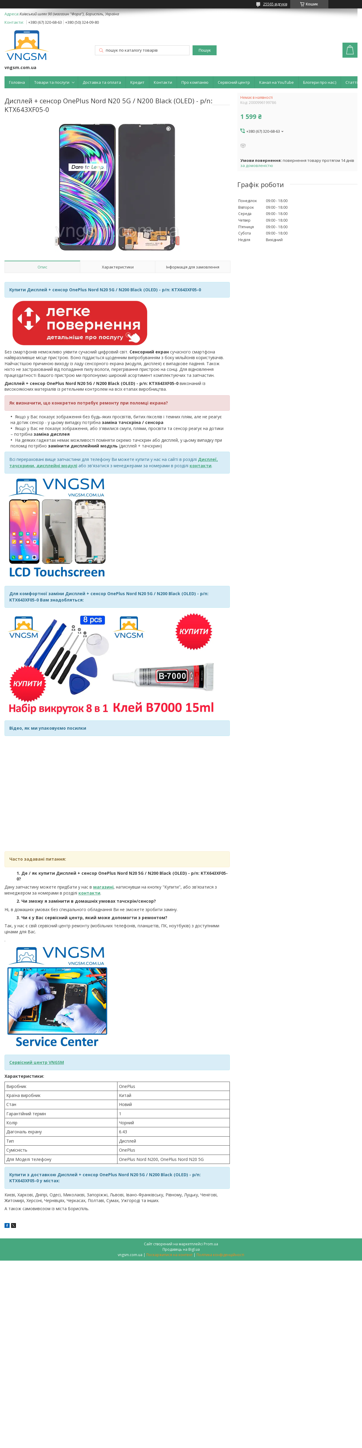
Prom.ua (211, 1244)
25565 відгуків (275, 4)
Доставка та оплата (102, 82)
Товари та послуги (51, 82)
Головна (17, 82)
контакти (89, 893)
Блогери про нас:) (319, 82)
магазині (103, 887)
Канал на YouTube (276, 82)
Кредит (137, 82)
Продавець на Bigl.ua (181, 1249)
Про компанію (194, 82)
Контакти (163, 82)
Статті (351, 82)
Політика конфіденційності (220, 1254)
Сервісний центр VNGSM (36, 1062)
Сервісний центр (234, 82)
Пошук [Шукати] (205, 50)
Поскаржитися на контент (169, 1254)
